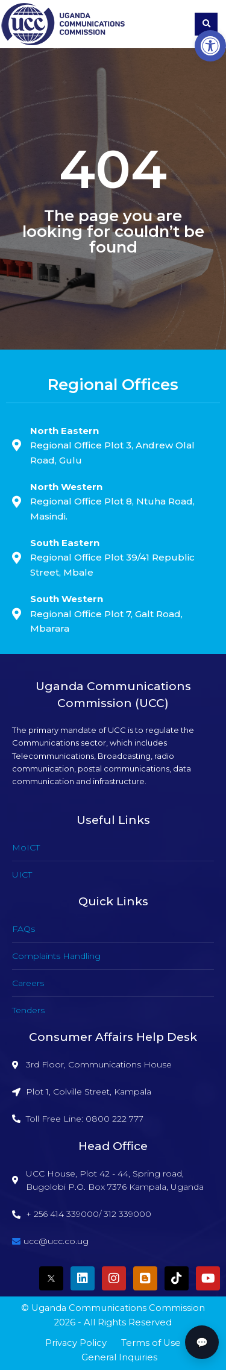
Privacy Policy (76, 1342)
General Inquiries (119, 1357)
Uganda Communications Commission (118, 1307)
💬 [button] (202, 1342)
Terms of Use (151, 1342)
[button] (210, 45)
